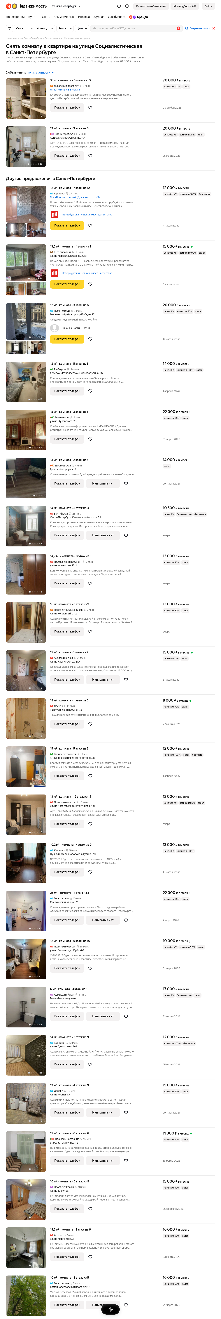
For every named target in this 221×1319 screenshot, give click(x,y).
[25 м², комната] (28, 913)
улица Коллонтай (60, 613)
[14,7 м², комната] (28, 576)
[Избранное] (119, 6)
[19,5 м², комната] (28, 1249)
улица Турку (57, 1190)
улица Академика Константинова (70, 805)
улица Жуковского (61, 421)
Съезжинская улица (62, 902)
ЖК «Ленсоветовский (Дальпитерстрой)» (75, 197)
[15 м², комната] (28, 432)
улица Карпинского (61, 661)
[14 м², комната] (28, 528)
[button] (127, 6)
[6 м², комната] (28, 1009)
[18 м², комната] (28, 720)
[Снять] (46, 17)
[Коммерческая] (64, 17)
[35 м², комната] (28, 100)
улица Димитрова (60, 1046)
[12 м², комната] (28, 213)
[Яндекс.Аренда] (137, 17)
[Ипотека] (84, 17)
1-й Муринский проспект (64, 709)
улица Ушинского (60, 565)
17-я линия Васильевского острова (70, 757)
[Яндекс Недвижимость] (29, 6)
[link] (208, 6)
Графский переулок (61, 469)
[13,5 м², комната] (28, 271)
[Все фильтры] (9, 28)
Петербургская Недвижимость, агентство (87, 214)
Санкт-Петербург (60, 517)
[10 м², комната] (28, 1201)
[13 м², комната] (28, 148)
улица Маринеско (60, 1238)
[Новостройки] (16, 17)
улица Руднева (59, 1094)
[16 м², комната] (28, 624)
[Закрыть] (213, 28)
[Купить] (33, 17)
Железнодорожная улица (76, 854)
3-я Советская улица (62, 1142)
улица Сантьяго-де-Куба (64, 950)
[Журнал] (99, 17)
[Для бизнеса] (116, 17)
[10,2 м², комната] (28, 865)
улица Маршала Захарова (65, 255)
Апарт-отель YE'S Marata (65, 89)
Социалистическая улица (65, 137)
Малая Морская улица (63, 998)
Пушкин (55, 854)
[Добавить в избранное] (90, 107)
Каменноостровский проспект (68, 1286)
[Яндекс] (8, 6)
